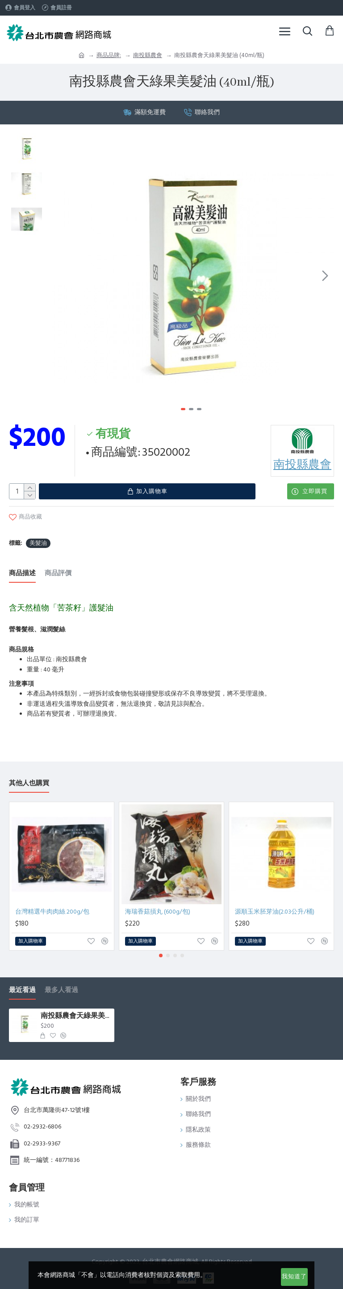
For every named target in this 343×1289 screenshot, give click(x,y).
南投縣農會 (147, 55)
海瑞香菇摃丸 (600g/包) (157, 908)
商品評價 (58, 569)
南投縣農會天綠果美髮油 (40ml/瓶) (76, 1012)
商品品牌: (108, 55)
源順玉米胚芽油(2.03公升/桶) (274, 908)
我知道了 (294, 1277)
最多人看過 (61, 986)
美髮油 (38, 539)
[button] (325, 275)
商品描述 (22, 569)
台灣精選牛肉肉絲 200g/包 (52, 908)
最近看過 (22, 986)
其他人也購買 (29, 779)
